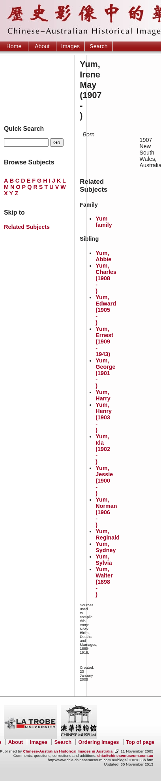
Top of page (140, 742)
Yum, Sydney (105, 547)
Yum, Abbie (103, 256)
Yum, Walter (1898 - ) (103, 582)
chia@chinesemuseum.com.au (125, 755)
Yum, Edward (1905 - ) (105, 310)
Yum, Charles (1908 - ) (105, 278)
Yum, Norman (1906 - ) (106, 512)
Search (99, 46)
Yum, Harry (102, 395)
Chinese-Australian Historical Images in (67, 751)
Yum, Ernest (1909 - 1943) (104, 341)
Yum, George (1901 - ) (105, 373)
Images (70, 46)
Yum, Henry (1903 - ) (103, 417)
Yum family (103, 221)
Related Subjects (27, 227)
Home (13, 46)
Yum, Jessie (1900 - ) (104, 480)
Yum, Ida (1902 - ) (102, 449)
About (42, 46)
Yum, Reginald (107, 534)
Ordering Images (99, 742)
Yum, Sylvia (103, 559)
